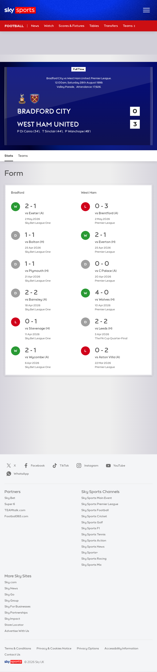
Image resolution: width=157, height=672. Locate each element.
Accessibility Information (121, 648)
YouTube (114, 465)
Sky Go (9, 594)
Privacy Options (88, 648)
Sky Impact (12, 618)
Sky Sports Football (95, 510)
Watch (49, 25)
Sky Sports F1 (90, 528)
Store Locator (14, 624)
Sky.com (10, 582)
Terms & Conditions (17, 648)
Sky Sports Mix (91, 564)
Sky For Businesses (17, 606)
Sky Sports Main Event (96, 497)
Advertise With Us (16, 630)
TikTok (60, 465)
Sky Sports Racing (94, 558)
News (35, 25)
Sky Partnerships (16, 612)
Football (14, 25)
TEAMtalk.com (14, 510)
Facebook (33, 465)
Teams (129, 26)
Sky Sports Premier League (99, 504)
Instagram (86, 465)
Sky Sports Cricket (94, 516)
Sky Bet (9, 497)
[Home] (20, 10)
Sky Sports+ (89, 552)
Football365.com (16, 516)
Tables (94, 25)
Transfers (111, 25)
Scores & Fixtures (71, 25)
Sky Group (11, 600)
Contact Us (12, 654)
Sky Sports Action (93, 540)
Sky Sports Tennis (93, 534)
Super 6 (9, 504)
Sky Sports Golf (92, 522)
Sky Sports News (92, 546)
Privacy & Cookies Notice (54, 648)
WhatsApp (17, 473)
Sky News (11, 588)
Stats (8, 155)
